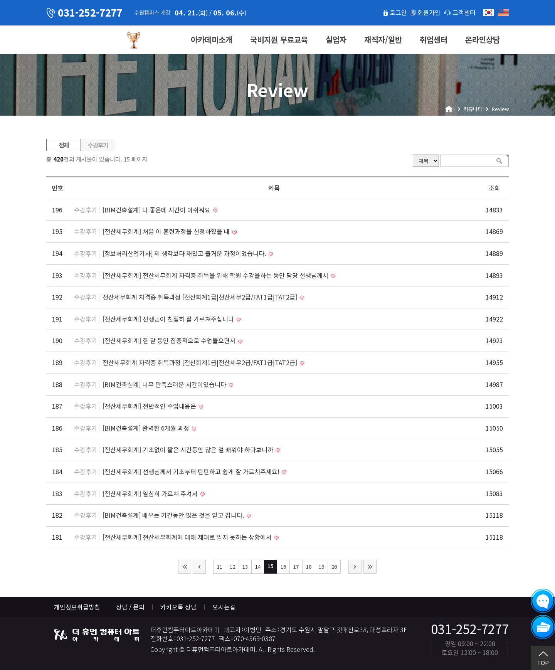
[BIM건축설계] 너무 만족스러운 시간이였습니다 (165, 384)
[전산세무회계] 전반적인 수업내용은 (150, 406)
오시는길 (223, 606)
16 (283, 566)
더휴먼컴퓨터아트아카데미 (82, 40)
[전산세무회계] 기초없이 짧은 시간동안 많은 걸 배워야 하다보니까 (189, 449)
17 (296, 566)
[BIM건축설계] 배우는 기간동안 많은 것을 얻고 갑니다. (174, 515)
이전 (199, 567)
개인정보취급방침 (77, 606)
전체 (64, 145)
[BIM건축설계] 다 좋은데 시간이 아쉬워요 (157, 209)
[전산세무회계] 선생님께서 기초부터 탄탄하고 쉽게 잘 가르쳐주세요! (192, 471)
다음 (355, 567)
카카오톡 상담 (178, 606)
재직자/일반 (383, 39)
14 (258, 566)
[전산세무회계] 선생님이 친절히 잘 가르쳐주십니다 (169, 318)
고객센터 (464, 12)
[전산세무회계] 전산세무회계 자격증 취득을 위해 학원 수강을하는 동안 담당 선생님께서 (216, 275)
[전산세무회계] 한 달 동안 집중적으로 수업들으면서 (170, 340)
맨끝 (370, 567)
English (503, 12)
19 (321, 566)
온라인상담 (482, 39)
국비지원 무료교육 (279, 39)
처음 (184, 567)
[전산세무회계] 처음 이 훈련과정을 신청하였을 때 (167, 231)
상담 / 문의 (130, 606)
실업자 (336, 39)
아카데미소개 (211, 39)
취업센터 (433, 39)
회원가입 (429, 12)
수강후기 (97, 145)
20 (334, 566)
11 (219, 566)
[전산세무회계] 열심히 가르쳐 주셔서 (151, 493)
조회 (494, 187)
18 (308, 566)
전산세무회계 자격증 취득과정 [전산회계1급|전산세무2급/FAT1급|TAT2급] (201, 296)
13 (245, 566)
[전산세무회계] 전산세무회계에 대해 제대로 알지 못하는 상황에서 (188, 537)
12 (232, 566)
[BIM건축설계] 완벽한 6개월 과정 (147, 428)
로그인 (398, 12)
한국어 (488, 12)
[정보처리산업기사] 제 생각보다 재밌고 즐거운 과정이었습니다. (185, 253)
